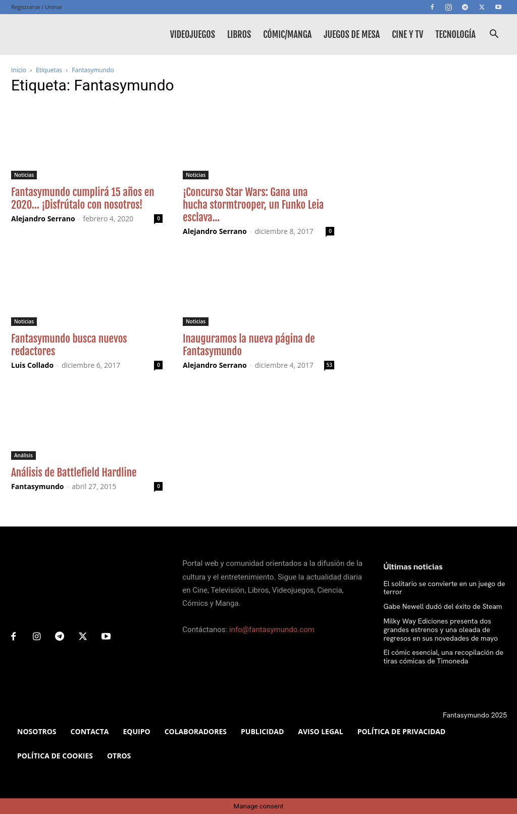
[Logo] (56, 34)
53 (329, 364)
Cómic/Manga (287, 34)
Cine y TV (407, 34)
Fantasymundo (37, 486)
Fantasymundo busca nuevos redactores (69, 345)
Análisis (23, 455)
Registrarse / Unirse (36, 7)
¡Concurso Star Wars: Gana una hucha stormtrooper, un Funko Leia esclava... (253, 204)
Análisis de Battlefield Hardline (73, 472)
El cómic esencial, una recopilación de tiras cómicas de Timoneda (444, 656)
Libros (239, 34)
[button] (494, 35)
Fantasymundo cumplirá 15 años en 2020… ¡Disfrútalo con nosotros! (82, 198)
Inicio (18, 70)
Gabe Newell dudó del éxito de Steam (443, 606)
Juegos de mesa (352, 34)
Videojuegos (192, 34)
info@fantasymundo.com (272, 629)
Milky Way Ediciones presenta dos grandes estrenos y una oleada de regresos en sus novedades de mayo (441, 629)
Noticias (24, 174)
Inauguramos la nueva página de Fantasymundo (249, 345)
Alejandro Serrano (43, 218)
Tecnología (455, 34)
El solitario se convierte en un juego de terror (444, 588)
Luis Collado (32, 365)
